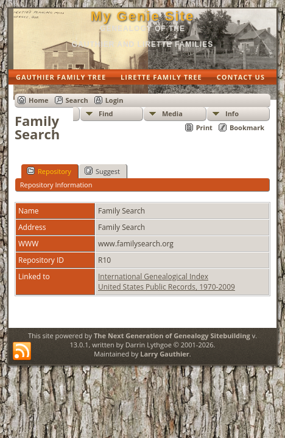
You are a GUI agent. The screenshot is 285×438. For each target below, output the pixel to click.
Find (106, 113)
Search (77, 100)
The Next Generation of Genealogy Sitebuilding (172, 335)
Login (114, 100)
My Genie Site (142, 16)
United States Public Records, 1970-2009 (166, 287)
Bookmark (247, 127)
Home (39, 100)
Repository (49, 171)
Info (232, 113)
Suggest (102, 171)
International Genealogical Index (153, 276)
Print (204, 127)
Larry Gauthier (164, 353)
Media (172, 113)
